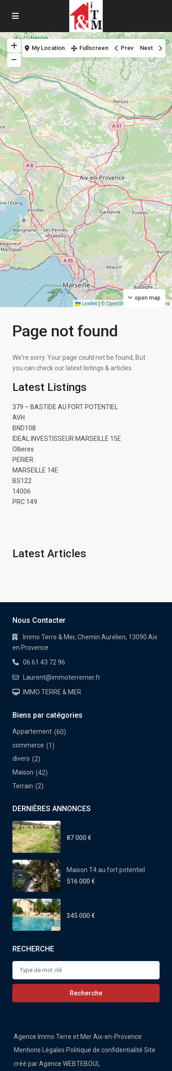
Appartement (32, 731)
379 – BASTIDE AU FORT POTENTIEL (65, 407)
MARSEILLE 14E (35, 470)
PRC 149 (24, 501)
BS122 (22, 480)
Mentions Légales (39, 1050)
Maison (22, 772)
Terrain (22, 786)
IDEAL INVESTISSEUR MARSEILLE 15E (66, 438)
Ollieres (23, 449)
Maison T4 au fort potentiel (106, 869)
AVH (18, 417)
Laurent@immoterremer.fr (61, 677)
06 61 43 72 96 (44, 662)
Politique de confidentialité (104, 1050)
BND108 (24, 428)
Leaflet (86, 303)
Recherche (86, 993)
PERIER (22, 459)
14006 (21, 491)
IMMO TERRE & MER (52, 692)
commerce (28, 745)
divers (21, 758)
